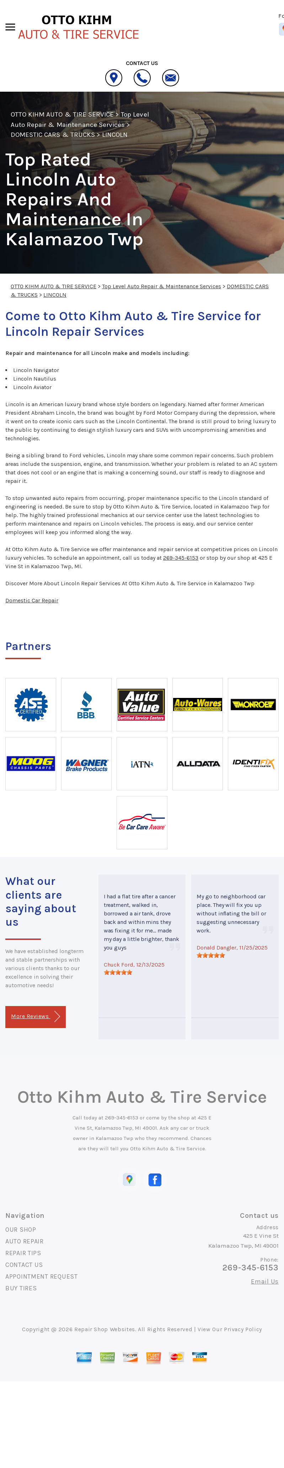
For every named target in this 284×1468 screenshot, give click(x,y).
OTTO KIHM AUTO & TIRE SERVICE (62, 114)
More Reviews (35, 1016)
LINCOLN (115, 135)
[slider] (118, 972)
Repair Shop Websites (104, 1329)
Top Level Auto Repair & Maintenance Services (161, 286)
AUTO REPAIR (24, 1241)
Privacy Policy (243, 1329)
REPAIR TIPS (23, 1253)
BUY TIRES (21, 1288)
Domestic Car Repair (31, 600)
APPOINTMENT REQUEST (41, 1276)
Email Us (265, 1281)
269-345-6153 (180, 557)
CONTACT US (24, 1265)
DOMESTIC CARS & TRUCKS (53, 135)
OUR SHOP (20, 1229)
